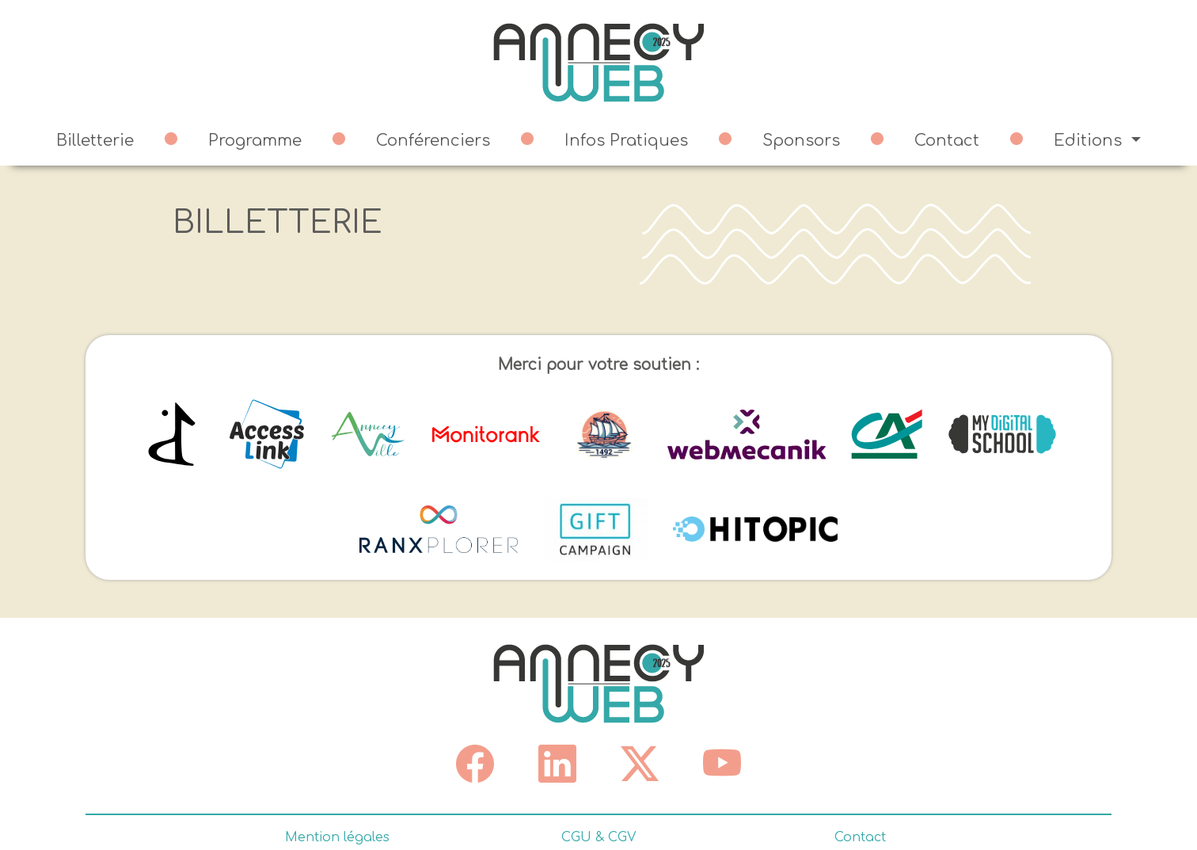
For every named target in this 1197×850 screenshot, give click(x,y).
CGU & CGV (598, 837)
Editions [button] (1090, 141)
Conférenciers (433, 141)
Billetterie (95, 141)
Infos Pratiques (626, 141)
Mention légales (337, 837)
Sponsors (801, 141)
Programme (255, 141)
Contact (946, 141)
